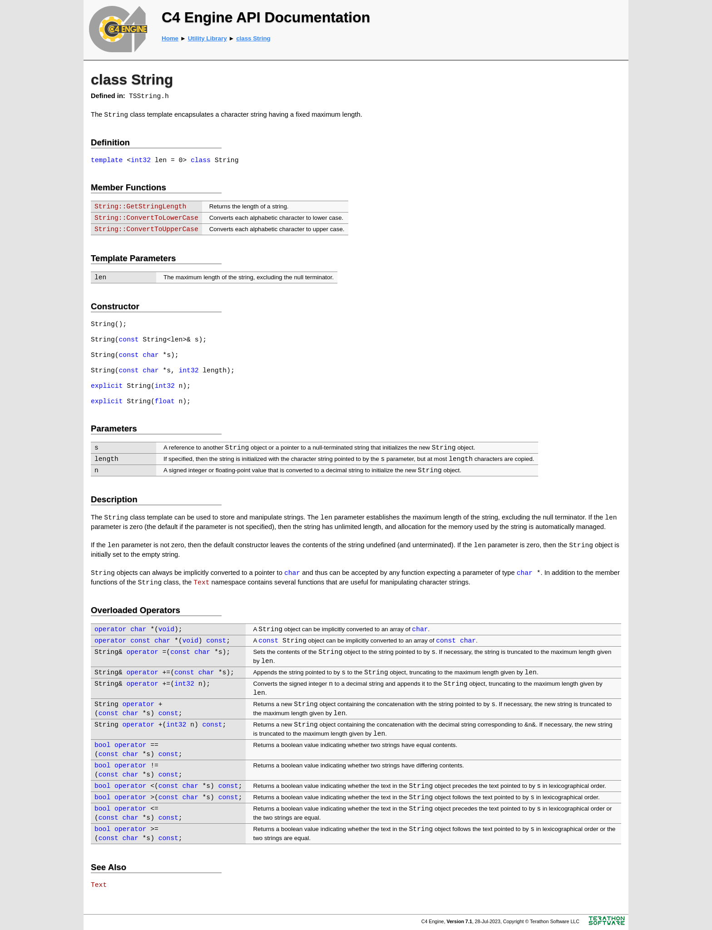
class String (253, 38)
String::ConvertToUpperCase (146, 229)
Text (201, 582)
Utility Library (207, 38)
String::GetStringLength (140, 206)
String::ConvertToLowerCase (146, 218)
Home (170, 38)
